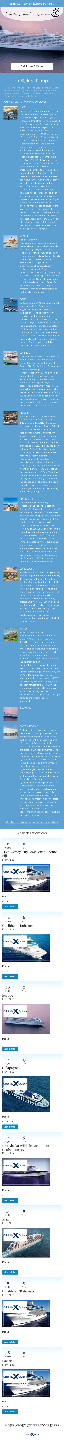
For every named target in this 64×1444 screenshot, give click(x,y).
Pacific (7, 1360)
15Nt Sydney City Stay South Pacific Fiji (29, 853)
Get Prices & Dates (32, 66)
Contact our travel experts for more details (32, 822)
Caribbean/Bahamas (18, 925)
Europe (7, 995)
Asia (5, 1219)
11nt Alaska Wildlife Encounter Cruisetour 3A (25, 1147)
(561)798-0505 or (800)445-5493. (31, 3)
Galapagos (10, 1067)
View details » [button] (10, 907)
